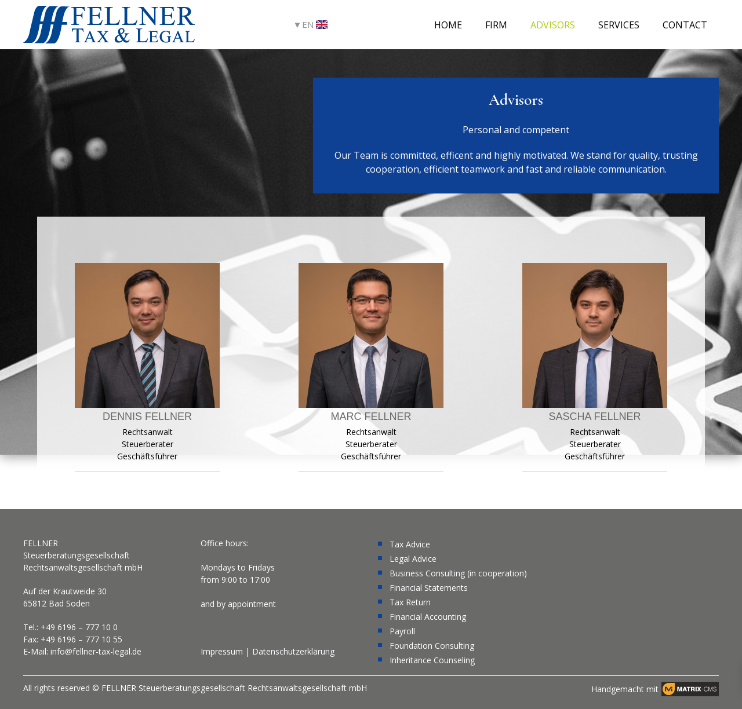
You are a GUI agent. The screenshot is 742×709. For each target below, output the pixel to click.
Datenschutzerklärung (293, 651)
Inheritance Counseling (432, 660)
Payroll (402, 631)
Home (448, 25)
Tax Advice (410, 544)
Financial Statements (429, 587)
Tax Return (410, 602)
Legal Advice (413, 558)
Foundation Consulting (432, 645)
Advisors (552, 25)
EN (315, 24)
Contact (685, 25)
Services (618, 25)
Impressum (222, 651)
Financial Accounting (428, 616)
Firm (496, 25)
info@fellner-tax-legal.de (95, 651)
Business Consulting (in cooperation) (458, 573)
